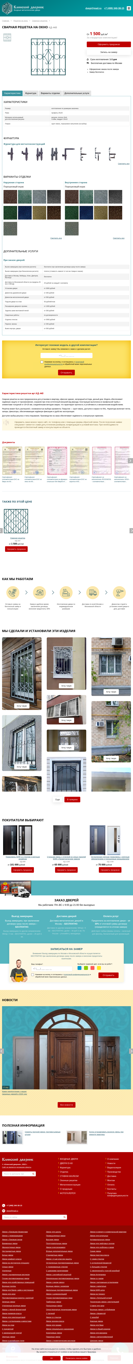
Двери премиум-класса (12, 1299)
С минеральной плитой (12, 1319)
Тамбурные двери (53, 1288)
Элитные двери (8, 1323)
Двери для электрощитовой (13, 1303)
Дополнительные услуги (76, 93)
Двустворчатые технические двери (60, 1330)
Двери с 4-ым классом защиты (59, 1245)
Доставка (111, 1162)
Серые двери (7, 1253)
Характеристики (12, 93)
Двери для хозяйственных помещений (18, 1268)
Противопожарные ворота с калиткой (18, 1284)
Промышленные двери (55, 1222)
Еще (57, 849)
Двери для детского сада (100, 1338)
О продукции (66, 1175)
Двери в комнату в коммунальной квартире (108, 1218)
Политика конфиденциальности (117, 1180)
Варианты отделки (50, 93)
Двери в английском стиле (13, 1327)
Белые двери (7, 1241)
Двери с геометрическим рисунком (60, 1327)
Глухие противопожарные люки (59, 1284)
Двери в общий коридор (100, 1315)
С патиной (50, 1299)
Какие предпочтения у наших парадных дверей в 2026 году (14, 1078)
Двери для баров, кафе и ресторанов (18, 1276)
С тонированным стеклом (57, 1253)
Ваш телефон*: (37, 1014)
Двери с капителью (98, 1272)
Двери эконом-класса (55, 1307)
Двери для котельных (99, 1222)
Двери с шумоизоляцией (56, 1280)
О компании (113, 1145)
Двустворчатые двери (99, 1330)
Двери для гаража (53, 1311)
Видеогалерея (114, 1153)
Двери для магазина (98, 1319)
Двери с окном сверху (55, 1268)
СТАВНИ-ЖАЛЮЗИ (69, 1162)
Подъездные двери (54, 1292)
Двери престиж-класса (99, 1241)
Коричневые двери (54, 1319)
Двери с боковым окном (12, 1225)
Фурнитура (30, 93)
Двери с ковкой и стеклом (101, 1342)
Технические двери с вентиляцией (104, 1288)
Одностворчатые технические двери (61, 1295)
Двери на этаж (8, 1311)
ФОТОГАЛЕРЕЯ (67, 1179)
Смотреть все (123, 164)
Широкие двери (96, 1327)
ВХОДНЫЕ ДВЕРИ (69, 1145)
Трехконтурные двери (55, 1334)
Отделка (64, 1158)
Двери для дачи (8, 1280)
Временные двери (9, 1229)
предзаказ (21, 549)
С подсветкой (7, 1315)
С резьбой (94, 1303)
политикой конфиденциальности (76, 1024)
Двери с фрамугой (97, 1299)
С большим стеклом (98, 1253)
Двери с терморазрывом (12, 1222)
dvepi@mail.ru (12, 1197)
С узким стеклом (97, 1245)
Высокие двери (52, 1225)
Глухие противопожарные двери (15, 1264)
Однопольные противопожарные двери (62, 1264)
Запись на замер (108, 52)
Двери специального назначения (60, 1315)
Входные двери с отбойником (102, 1295)
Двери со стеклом (53, 1303)
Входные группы (9, 1272)
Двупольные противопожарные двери (62, 1276)
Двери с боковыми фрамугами (15, 1218)
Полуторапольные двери (56, 1229)
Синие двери (95, 1237)
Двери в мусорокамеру (55, 1233)
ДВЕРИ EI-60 (66, 1149)
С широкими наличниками (57, 1257)
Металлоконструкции (70, 1170)
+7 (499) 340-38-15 (114, 8)
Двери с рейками (9, 1338)
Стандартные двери (54, 1241)
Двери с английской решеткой (58, 1260)
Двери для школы (53, 1218)
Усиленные (6, 1257)
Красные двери (96, 1307)
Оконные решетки (68, 1166)
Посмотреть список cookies (76, 1358)
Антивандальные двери (100, 1225)
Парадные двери (53, 1323)
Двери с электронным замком (102, 1334)
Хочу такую (22, 754)
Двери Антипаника (98, 1260)
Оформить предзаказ (109, 44)
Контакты (111, 1175)
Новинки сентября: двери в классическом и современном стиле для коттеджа (80, 1080)
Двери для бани (96, 1311)
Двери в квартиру (9, 1334)
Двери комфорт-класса (12, 1245)
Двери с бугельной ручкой (101, 1284)
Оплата (110, 1170)
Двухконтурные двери (11, 1233)
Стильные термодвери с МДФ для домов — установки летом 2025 (113, 1080)
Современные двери (55, 1338)
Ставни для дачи (97, 1292)
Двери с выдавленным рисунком (16, 1260)
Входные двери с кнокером (57, 1272)
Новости (111, 1149)
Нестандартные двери (11, 1237)
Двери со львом (96, 1264)
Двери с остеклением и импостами (16, 1307)
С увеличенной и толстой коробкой (105, 1257)
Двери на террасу (97, 1280)
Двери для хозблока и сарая (102, 1233)
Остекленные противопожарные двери (62, 1249)
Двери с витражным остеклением (104, 1268)
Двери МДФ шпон (97, 1276)
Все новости (66, 1090)
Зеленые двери (8, 1288)
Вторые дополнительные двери (59, 1237)
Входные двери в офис (55, 1342)
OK (51, 1358)
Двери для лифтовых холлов (102, 1229)
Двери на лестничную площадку (15, 1249)
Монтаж (111, 1166)
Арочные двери (8, 1330)
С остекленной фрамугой (100, 1249)
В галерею (72, 849)
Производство (114, 1158)
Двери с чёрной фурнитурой (14, 1295)
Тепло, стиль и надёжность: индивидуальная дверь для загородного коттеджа (46, 1080)
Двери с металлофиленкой (101, 1323)
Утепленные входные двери (14, 1292)
